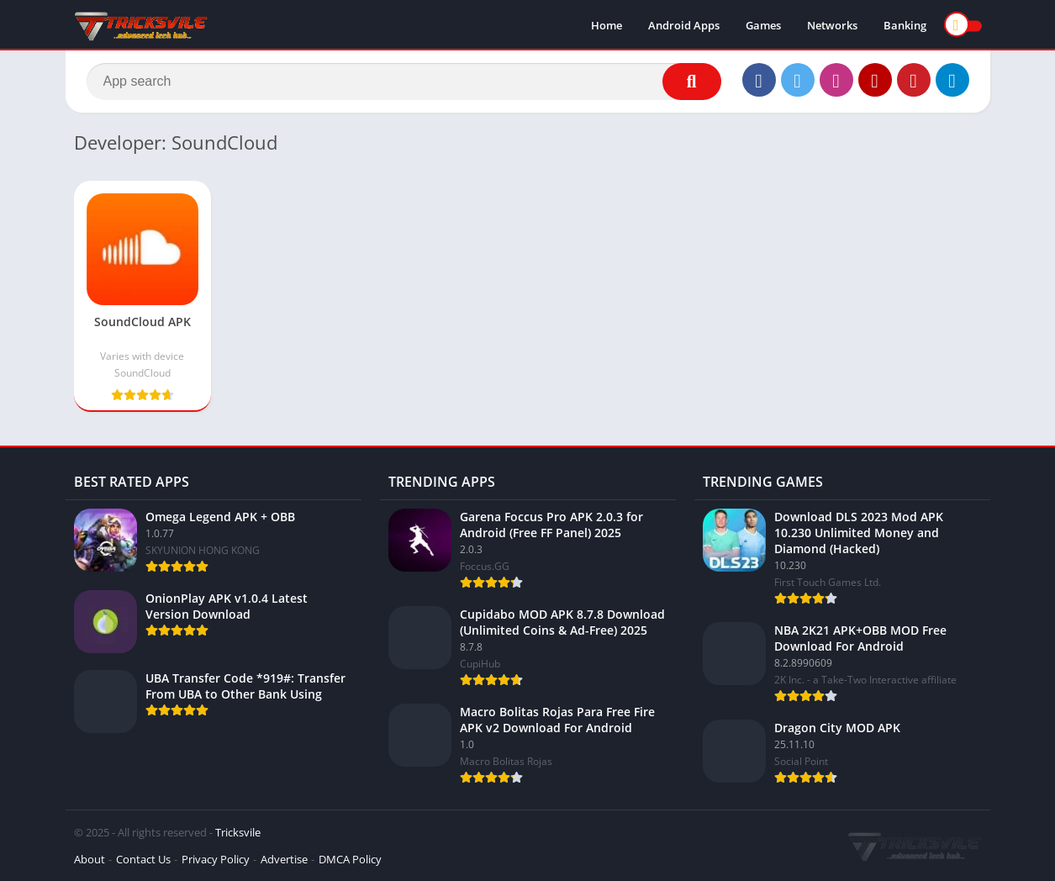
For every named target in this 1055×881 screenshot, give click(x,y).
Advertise (284, 859)
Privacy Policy (216, 859)
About (89, 859)
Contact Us (143, 859)
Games (763, 25)
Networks (832, 25)
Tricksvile (238, 832)
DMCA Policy (350, 859)
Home (606, 25)
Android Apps (684, 25)
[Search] (404, 81)
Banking (905, 25)
